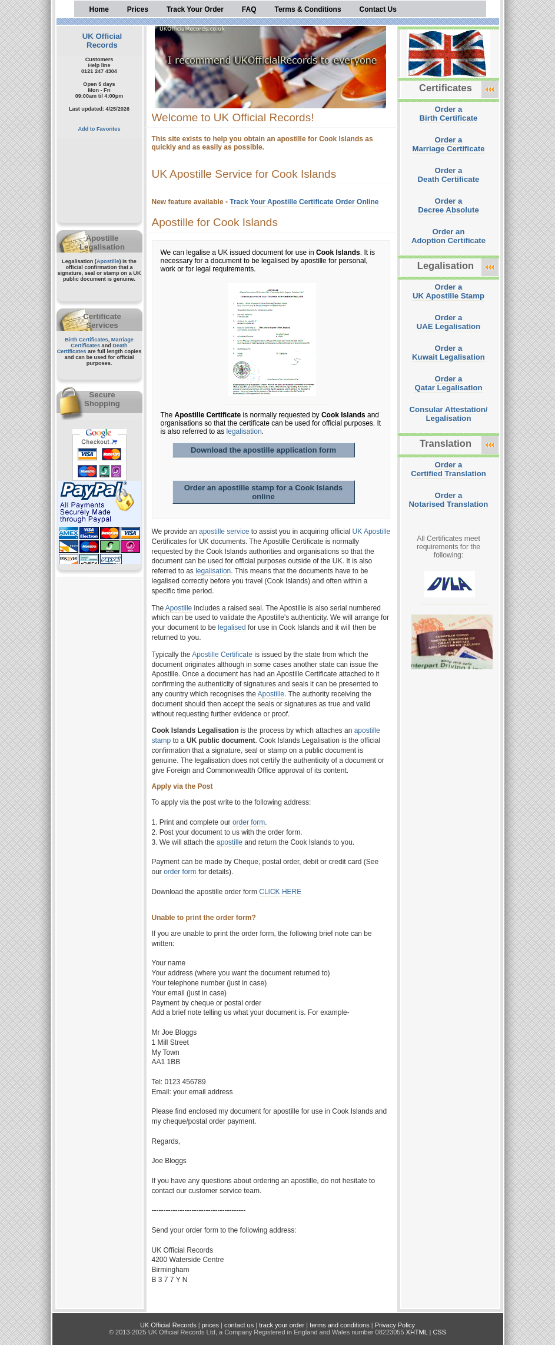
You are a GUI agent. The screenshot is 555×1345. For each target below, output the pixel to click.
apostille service (224, 531)
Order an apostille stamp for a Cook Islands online (263, 492)
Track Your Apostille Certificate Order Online (304, 202)
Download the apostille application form (263, 450)
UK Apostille (372, 531)
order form (248, 822)
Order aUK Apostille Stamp (448, 291)
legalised (231, 627)
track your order (281, 1325)
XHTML (417, 1332)
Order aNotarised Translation (448, 500)
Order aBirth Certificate (449, 113)
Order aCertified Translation (448, 469)
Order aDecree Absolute (448, 205)
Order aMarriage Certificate (448, 144)
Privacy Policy (395, 1325)
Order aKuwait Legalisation (448, 352)
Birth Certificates (86, 340)
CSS (439, 1332)
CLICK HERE (280, 892)
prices (210, 1325)
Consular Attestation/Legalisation (449, 414)
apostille (229, 842)
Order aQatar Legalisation (448, 383)
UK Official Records (102, 40)
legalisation (244, 431)
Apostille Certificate (222, 654)
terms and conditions (340, 1325)
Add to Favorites (99, 129)
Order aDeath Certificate (449, 175)
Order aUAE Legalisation (448, 322)
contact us (239, 1325)
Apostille (108, 261)
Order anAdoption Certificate (448, 236)
